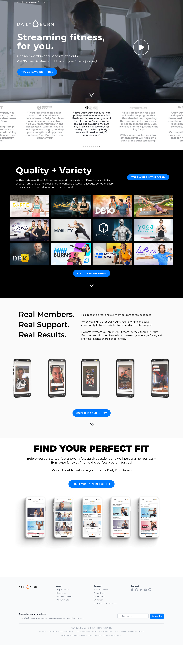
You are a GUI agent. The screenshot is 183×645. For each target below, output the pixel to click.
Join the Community (91, 413)
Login (42, 2)
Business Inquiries (64, 596)
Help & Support (62, 590)
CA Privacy (98, 600)
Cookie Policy (99, 596)
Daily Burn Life (62, 600)
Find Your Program (91, 273)
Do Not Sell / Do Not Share (105, 603)
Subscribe (157, 616)
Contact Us (61, 593)
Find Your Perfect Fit (91, 484)
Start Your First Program (148, 177)
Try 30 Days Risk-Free (37, 71)
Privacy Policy (99, 593)
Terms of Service (101, 590)
